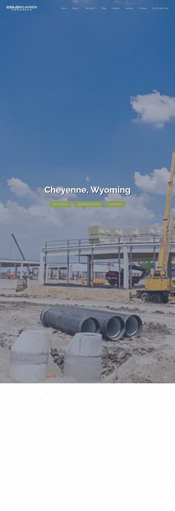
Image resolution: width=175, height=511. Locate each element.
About (76, 8)
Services (91, 8)
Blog (104, 8)
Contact (142, 8)
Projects (115, 8)
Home (64, 8)
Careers (129, 8)
